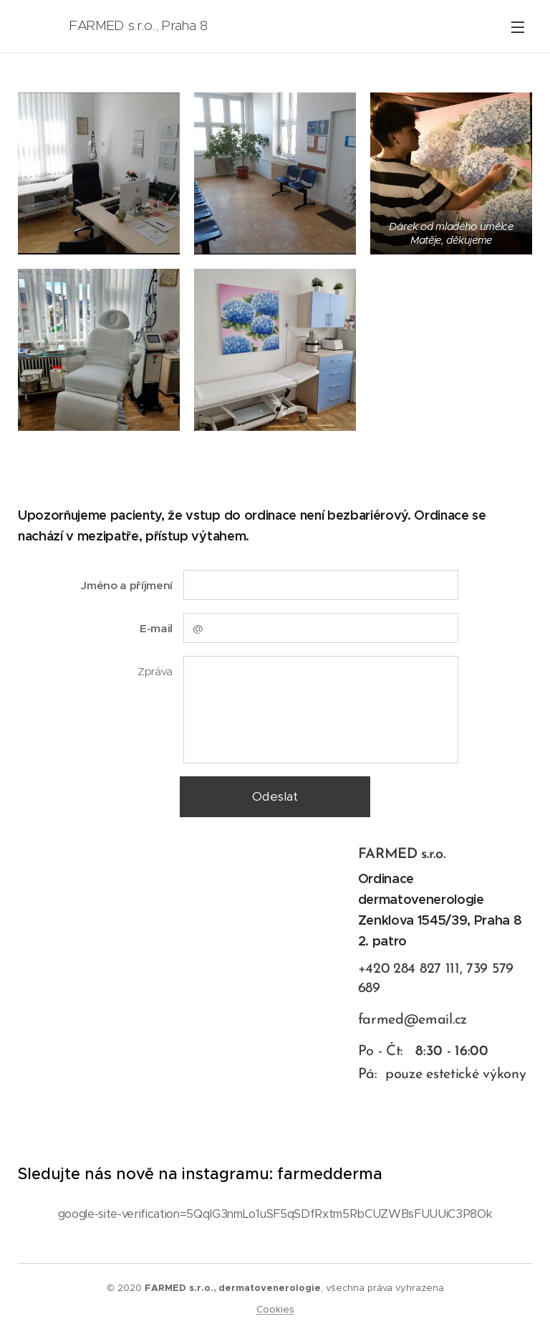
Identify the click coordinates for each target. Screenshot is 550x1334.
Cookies (275, 1309)
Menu (517, 27)
